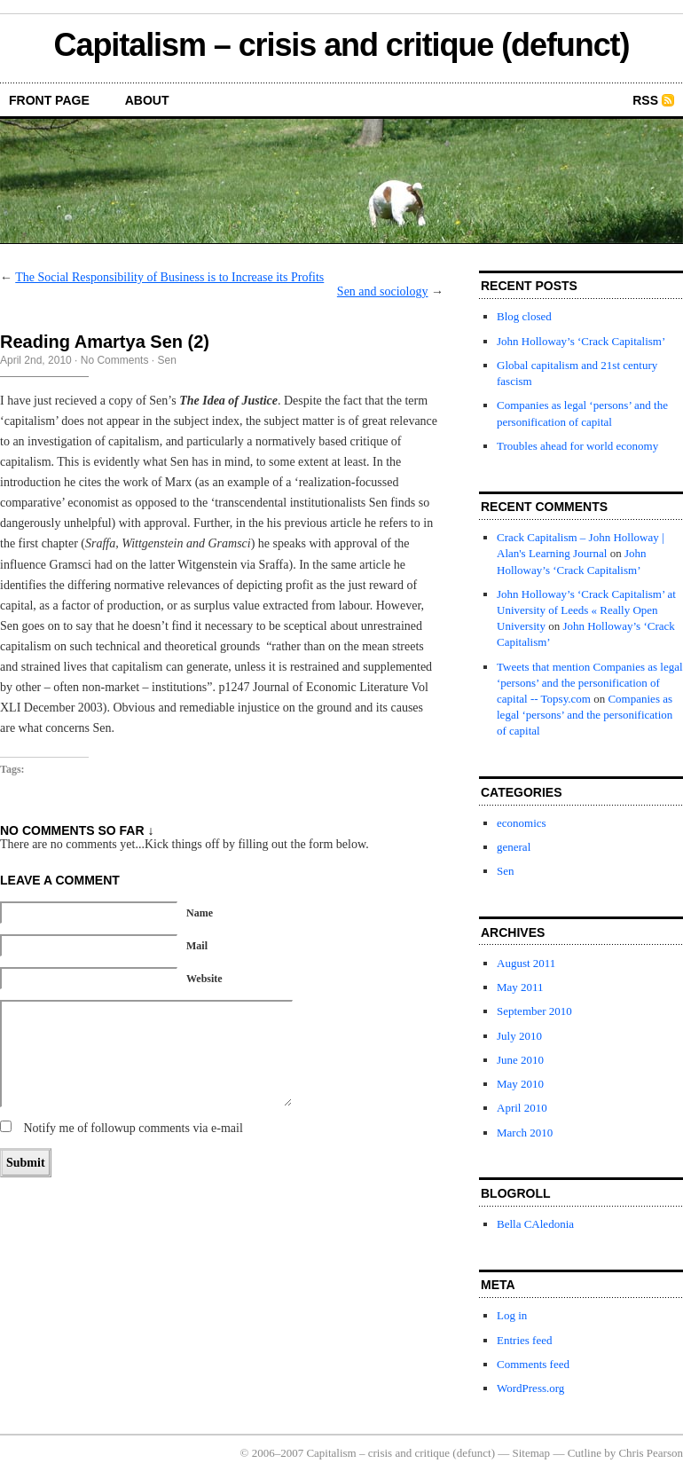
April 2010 (522, 1107)
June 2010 (520, 1059)
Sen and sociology (382, 291)
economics (521, 823)
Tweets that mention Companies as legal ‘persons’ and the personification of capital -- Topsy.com (590, 682)
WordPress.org (530, 1388)
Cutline (584, 1452)
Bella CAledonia (535, 1224)
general (513, 846)
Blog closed (524, 316)
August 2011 (526, 963)
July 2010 (519, 1035)
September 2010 (534, 1011)
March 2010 (525, 1132)
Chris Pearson (650, 1452)
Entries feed (524, 1340)
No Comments (115, 360)
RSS (645, 100)
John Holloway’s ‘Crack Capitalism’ (581, 341)
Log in (512, 1315)
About (147, 100)
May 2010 (520, 1083)
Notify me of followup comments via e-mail (133, 1128)
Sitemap (532, 1452)
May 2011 (520, 987)
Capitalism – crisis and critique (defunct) (342, 45)
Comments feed (533, 1364)
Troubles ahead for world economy (577, 445)
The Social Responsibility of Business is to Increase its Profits (169, 277)
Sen (166, 360)
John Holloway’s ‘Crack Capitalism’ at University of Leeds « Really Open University (586, 610)
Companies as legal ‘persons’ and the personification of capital (584, 714)
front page (49, 100)
